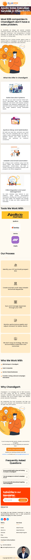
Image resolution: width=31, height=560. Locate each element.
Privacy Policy (4, 537)
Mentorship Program (21, 532)
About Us (3, 530)
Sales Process (19, 527)
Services (3, 532)
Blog (2, 535)
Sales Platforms (20, 530)
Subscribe (22, 500)
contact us (5, 454)
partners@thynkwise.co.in (22, 454)
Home (24, 13)
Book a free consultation (15, 449)
